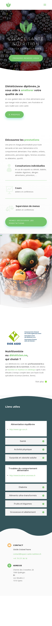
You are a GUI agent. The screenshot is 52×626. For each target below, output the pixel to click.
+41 (20, 589)
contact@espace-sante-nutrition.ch (27, 584)
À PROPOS (14, 115)
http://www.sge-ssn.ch (18, 460)
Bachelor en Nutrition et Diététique (21, 400)
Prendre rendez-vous (26, 58)
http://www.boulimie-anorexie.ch (22, 506)
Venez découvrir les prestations (21, 221)
